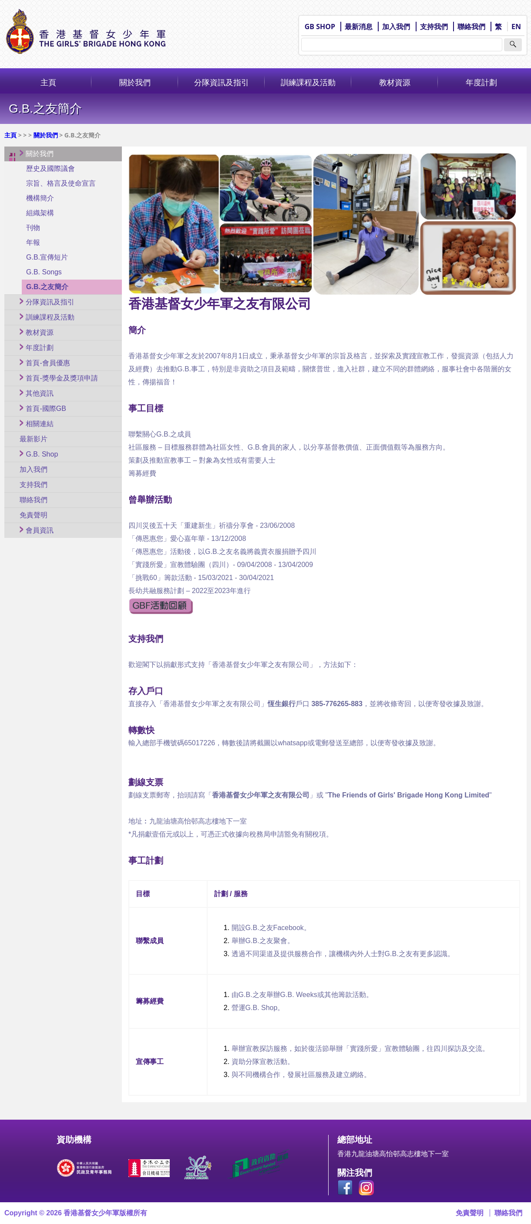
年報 (33, 242)
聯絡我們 (471, 26)
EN (516, 26)
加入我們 (396, 26)
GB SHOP (320, 26)
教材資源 (394, 82)
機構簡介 (40, 198)
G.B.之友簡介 (47, 286)
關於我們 (135, 82)
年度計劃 (481, 82)
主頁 (48, 82)
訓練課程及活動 (308, 82)
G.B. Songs (44, 272)
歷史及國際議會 (50, 168)
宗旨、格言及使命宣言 (61, 183)
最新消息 (359, 26)
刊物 (33, 227)
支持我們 (434, 26)
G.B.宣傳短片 (47, 257)
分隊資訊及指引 (221, 82)
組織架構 (40, 213)
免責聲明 (470, 1213)
